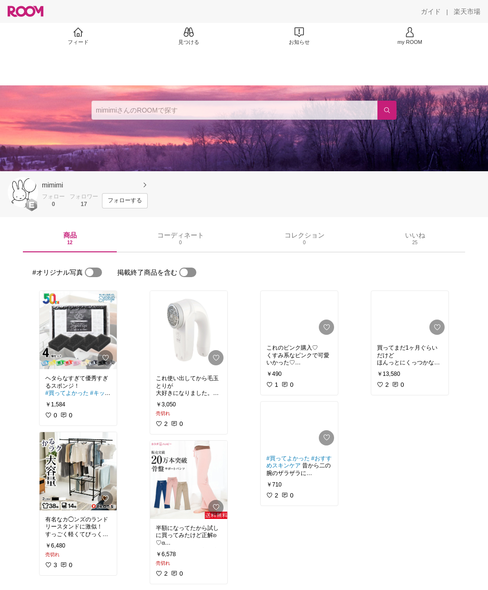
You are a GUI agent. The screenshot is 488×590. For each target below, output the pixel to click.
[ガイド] (431, 11)
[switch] (93, 272)
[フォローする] (125, 200)
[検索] (386, 110)
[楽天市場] (467, 11)
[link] (78, 330)
